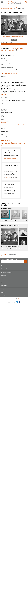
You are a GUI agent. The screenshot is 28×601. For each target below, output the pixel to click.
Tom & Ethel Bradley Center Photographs (12, 7)
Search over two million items (9, 259)
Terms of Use (4, 285)
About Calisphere (4, 269)
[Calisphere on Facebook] (19, 302)
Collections (3, 275)
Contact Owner (14, 44)
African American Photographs (7, 142)
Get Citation (14, 39)
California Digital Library (17, 300)
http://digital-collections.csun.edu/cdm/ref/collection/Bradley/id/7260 (13, 123)
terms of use (8, 177)
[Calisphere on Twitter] (17, 302)
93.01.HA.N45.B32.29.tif (6, 140)
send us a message (8, 195)
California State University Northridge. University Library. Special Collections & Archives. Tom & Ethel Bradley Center (14, 144)
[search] (26, 2)
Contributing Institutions (6, 272)
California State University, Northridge (9, 7)
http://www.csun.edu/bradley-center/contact (13, 93)
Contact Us (3, 296)
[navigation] (2, 2)
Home (2, 265)
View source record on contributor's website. (13, 49)
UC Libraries (20, 299)
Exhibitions (3, 279)
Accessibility (3, 292)
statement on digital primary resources (11, 157)
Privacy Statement (5, 289)
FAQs (2, 282)
